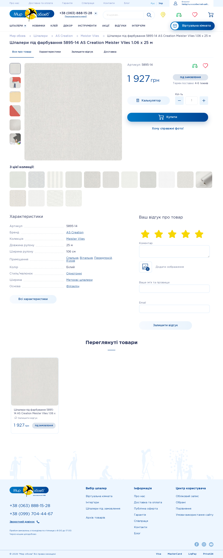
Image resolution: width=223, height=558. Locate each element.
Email (142, 303)
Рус (153, 3)
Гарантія (67, 3)
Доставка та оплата (41, 3)
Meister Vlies (75, 239)
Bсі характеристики (33, 299)
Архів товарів (95, 518)
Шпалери (18, 25)
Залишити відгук (82, 52)
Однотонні (74, 273)
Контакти (109, 3)
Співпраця (88, 3)
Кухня (70, 261)
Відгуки (120, 26)
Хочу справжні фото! (168, 128)
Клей (54, 26)
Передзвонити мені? (76, 17)
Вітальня (86, 258)
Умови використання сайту (194, 515)
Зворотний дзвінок (22, 522)
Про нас (14, 3)
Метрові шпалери (79, 280)
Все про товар (21, 52)
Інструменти (87, 26)
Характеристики (50, 52)
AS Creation (74, 232)
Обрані (181, 502)
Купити (171, 117)
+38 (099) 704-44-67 (31, 514)
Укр (161, 3)
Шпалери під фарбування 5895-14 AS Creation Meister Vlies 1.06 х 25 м (34, 412)
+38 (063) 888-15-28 (76, 13)
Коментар (146, 243)
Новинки (38, 26)
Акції (105, 26)
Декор (68, 26)
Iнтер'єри (138, 26)
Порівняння (183, 509)
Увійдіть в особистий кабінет (195, 4)
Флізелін (72, 286)
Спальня (72, 258)
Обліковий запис (187, 496)
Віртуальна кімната (191, 26)
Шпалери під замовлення (103, 509)
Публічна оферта (146, 509)
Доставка (110, 52)
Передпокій (103, 258)
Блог (127, 3)
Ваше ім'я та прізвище (154, 282)
